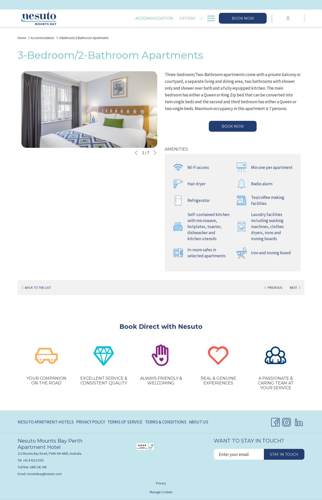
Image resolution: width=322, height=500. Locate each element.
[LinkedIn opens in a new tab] (298, 421)
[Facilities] (160, 18)
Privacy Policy (90, 422)
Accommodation (42, 38)
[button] (89, 109)
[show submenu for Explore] (201, 18)
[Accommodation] (96, 18)
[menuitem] (46, 422)
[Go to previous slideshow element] (136, 153)
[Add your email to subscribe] (239, 454)
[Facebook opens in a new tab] (275, 421)
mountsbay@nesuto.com (44, 474)
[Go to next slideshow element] (155, 153)
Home (22, 38)
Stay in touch (284, 454)
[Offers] (129, 18)
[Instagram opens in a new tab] (286, 421)
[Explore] (186, 18)
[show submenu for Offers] (143, 18)
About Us (198, 422)
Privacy (161, 483)
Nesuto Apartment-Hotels (46, 422)
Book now (243, 18)
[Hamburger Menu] (209, 18)
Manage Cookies (161, 492)
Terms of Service (124, 422)
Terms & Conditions (165, 422)
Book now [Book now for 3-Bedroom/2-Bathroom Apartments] (233, 126)
